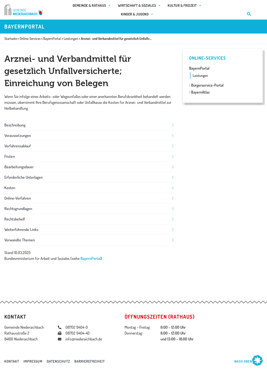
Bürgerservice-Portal (206, 85)
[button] (89, 125)
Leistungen (200, 75)
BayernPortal (90, 258)
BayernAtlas (199, 92)
